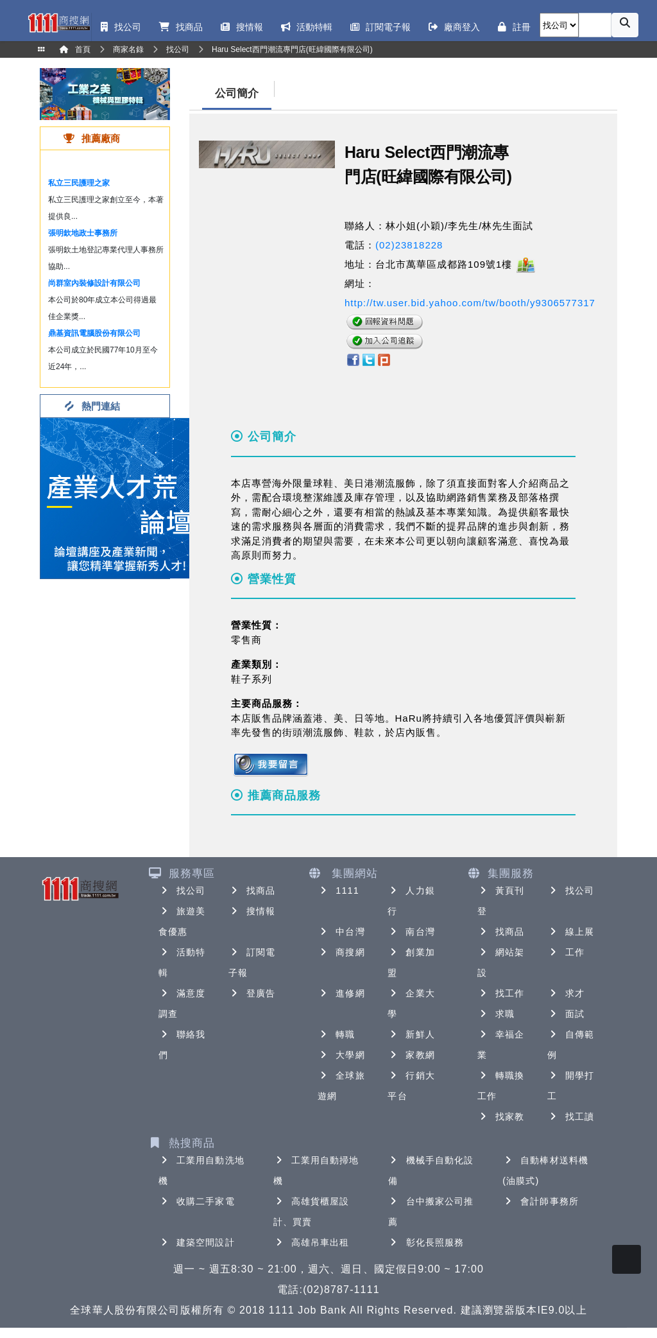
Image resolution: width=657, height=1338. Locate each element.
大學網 (341, 1055)
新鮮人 (411, 1034)
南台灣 (411, 931)
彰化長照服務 (426, 1242)
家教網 (411, 1055)
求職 (496, 1014)
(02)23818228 (409, 244)
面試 (565, 1014)
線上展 (570, 931)
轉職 (336, 1034)
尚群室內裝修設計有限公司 (94, 283)
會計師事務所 (540, 1201)
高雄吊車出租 (311, 1242)
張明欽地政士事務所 (82, 233)
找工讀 (570, 1116)
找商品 (251, 890)
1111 (338, 890)
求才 (565, 993)
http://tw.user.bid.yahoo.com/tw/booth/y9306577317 (470, 302)
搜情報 (251, 911)
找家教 (500, 1116)
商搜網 (341, 952)
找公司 (181, 890)
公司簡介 (237, 93)
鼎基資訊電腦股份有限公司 (94, 333)
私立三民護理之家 (79, 182)
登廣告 (251, 993)
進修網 (341, 993)
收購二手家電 (196, 1201)
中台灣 (341, 931)
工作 (565, 952)
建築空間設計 (196, 1242)
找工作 (500, 993)
